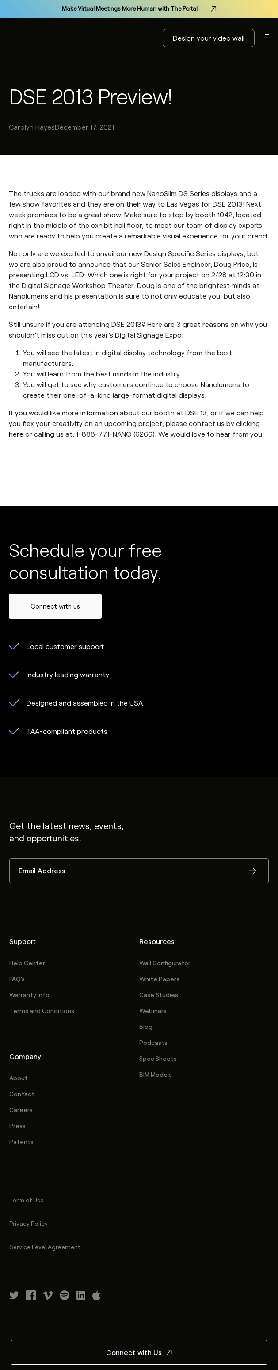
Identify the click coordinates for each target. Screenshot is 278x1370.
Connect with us (55, 606)
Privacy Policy (28, 1223)
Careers (21, 1109)
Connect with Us (139, 1352)
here (16, 434)
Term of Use (26, 1200)
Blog (145, 1026)
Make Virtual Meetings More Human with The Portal (139, 8)
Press (17, 1125)
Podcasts (153, 1042)
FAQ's (17, 978)
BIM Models (155, 1074)
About (18, 1078)
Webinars (153, 1010)
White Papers (159, 978)
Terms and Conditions (41, 1010)
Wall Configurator (164, 963)
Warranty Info (29, 994)
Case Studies (158, 994)
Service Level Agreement (44, 1247)
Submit (252, 871)
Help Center (27, 963)
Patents (21, 1141)
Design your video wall (208, 38)
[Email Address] (139, 870)
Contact (21, 1094)
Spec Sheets (158, 1058)
